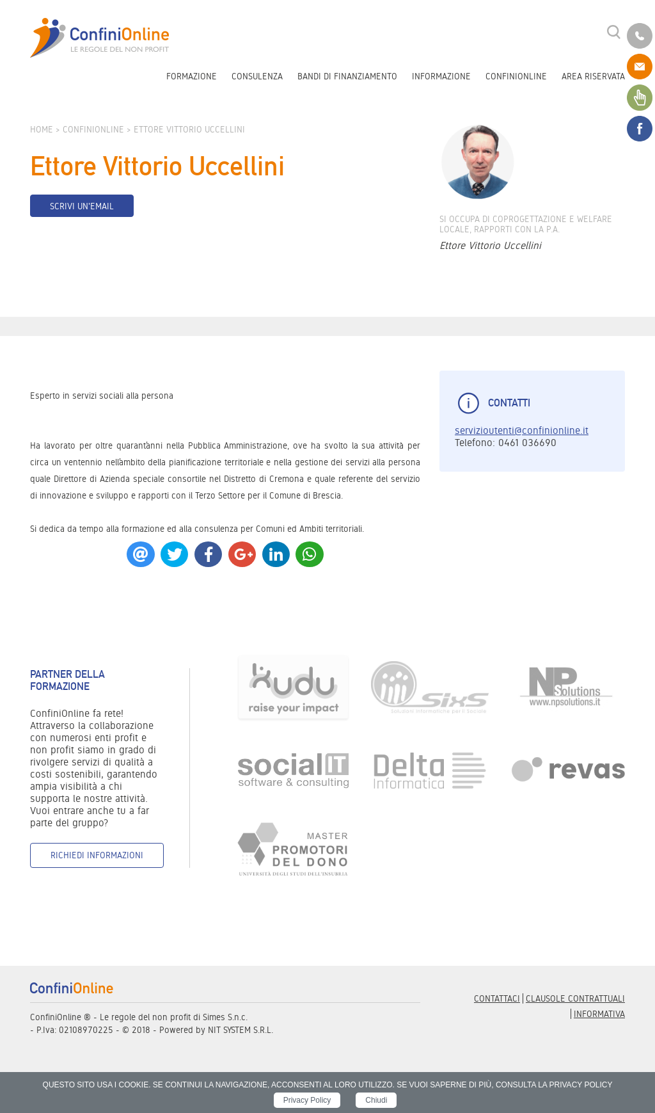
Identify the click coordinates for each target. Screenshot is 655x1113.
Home (41, 129)
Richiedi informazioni (97, 855)
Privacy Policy (307, 1100)
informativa (599, 1014)
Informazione (441, 76)
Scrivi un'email (82, 206)
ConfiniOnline (516, 76)
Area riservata (593, 76)
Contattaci (497, 998)
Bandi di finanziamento (347, 76)
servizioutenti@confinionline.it (521, 430)
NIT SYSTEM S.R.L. (240, 1030)
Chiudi (376, 1100)
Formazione (191, 76)
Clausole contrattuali (575, 998)
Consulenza (257, 76)
